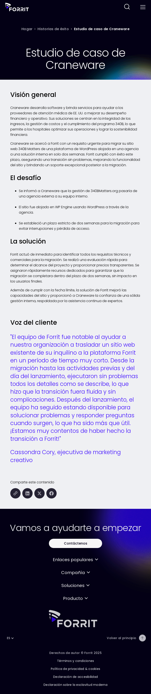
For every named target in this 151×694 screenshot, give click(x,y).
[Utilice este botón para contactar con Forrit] (75, 543)
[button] (75, 560)
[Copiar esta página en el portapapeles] (15, 493)
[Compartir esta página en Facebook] (51, 493)
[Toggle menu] (142, 7)
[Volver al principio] (142, 638)
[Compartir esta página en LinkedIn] (27, 493)
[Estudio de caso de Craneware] (102, 29)
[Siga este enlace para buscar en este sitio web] (127, 7)
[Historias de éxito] (53, 29)
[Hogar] (26, 29)
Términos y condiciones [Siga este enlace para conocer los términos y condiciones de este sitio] (75, 661)
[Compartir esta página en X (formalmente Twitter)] (39, 493)
